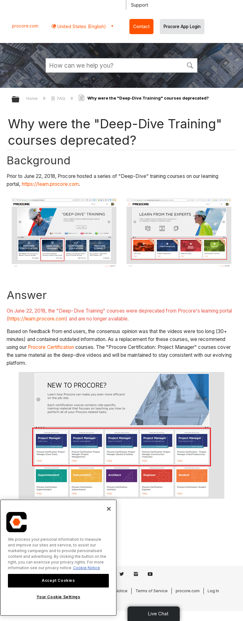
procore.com (25, 25)
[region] (58, 557)
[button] (189, 64)
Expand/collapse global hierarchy (19, 99)
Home (32, 98)
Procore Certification (51, 347)
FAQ (58, 98)
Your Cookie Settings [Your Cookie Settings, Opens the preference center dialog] (58, 596)
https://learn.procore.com (50, 184)
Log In (213, 590)
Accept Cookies (58, 580)
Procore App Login (182, 26)
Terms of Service (151, 590)
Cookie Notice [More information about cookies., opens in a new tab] (86, 567)
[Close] (109, 509)
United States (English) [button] (81, 26)
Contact (141, 26)
